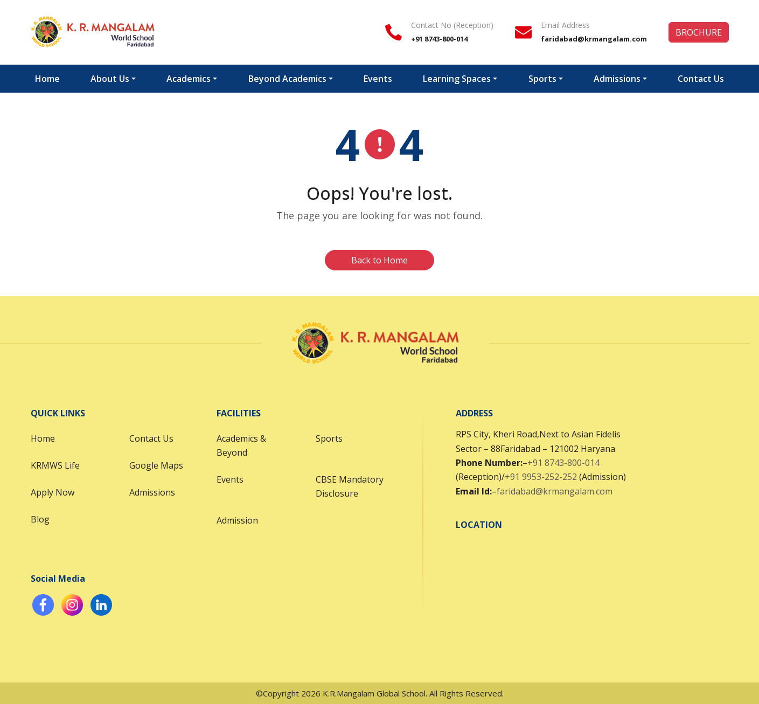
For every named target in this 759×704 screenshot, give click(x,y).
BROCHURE (699, 32)
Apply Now (52, 492)
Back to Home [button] (379, 260)
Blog (40, 519)
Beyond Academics (287, 79)
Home (47, 79)
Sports (542, 79)
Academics (188, 79)
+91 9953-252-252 (541, 477)
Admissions (617, 79)
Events (378, 79)
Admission (237, 520)
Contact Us (701, 79)
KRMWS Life (55, 465)
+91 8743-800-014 (563, 463)
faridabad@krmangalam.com (554, 491)
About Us (109, 79)
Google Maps (156, 465)
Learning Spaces (457, 79)
